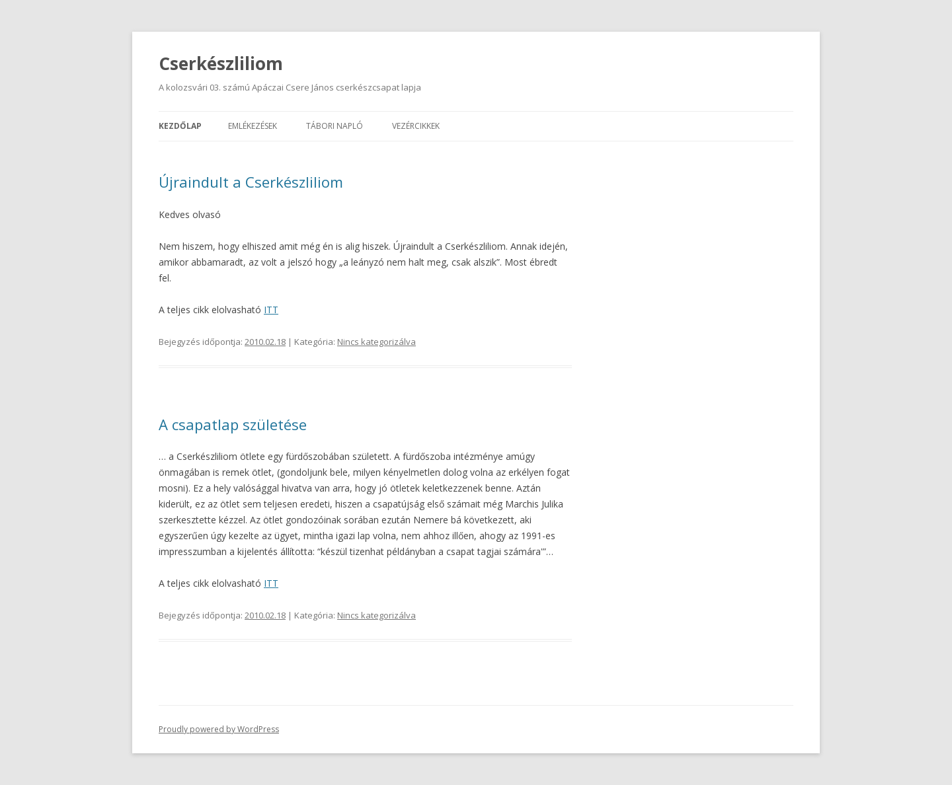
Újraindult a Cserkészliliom (251, 182)
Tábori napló (334, 125)
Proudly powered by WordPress (219, 729)
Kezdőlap (180, 125)
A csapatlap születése (233, 424)
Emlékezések (252, 125)
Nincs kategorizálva (376, 342)
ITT (271, 309)
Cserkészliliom (221, 63)
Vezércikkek (416, 125)
